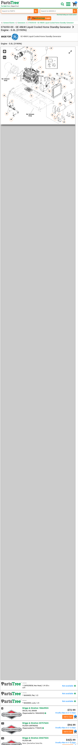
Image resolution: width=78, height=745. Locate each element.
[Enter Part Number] (17, 11)
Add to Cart (68, 717)
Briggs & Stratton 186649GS (35, 708)
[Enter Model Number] (56, 11)
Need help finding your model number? (67, 14)
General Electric (9, 23)
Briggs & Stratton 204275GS (35, 738)
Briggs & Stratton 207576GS (35, 723)
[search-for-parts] (36, 11)
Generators (21, 23)
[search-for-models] (75, 11)
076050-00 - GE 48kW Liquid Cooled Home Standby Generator (51, 23)
